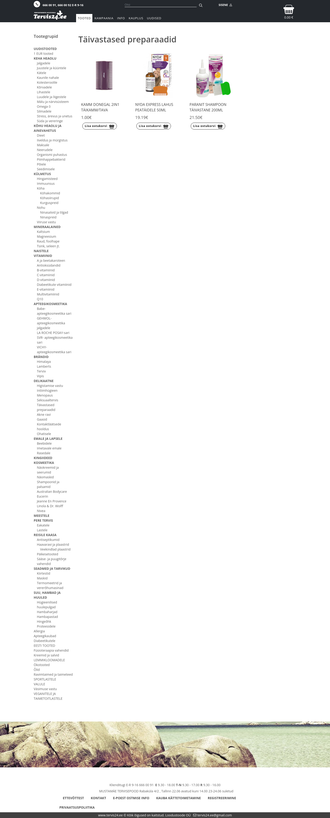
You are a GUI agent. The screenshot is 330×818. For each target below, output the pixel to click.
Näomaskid (45, 477)
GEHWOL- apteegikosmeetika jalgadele (51, 323)
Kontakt (98, 798)
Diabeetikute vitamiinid (54, 284)
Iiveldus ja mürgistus (52, 140)
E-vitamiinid (45, 289)
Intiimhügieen (47, 390)
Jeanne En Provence (51, 501)
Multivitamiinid (48, 294)
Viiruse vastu (46, 222)
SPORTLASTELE (45, 679)
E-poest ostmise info (131, 798)
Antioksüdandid (48, 265)
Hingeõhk (44, 621)
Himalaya (44, 361)
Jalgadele (43, 63)
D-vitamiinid (46, 280)
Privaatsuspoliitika (77, 807)
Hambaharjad (47, 612)
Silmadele (44, 111)
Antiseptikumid (48, 539)
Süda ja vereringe (50, 121)
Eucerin (42, 496)
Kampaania (103, 18)
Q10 (40, 299)
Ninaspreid (48, 217)
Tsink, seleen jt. (48, 246)
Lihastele (43, 92)
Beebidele (44, 443)
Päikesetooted (47, 554)
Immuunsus (46, 183)
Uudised (154, 18)
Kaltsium (43, 231)
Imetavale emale (49, 448)
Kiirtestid (43, 573)
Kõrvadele (44, 87)
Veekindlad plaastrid (55, 549)
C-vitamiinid (46, 275)
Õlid (37, 669)
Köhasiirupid (49, 198)
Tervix (41, 371)
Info (121, 18)
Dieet (41, 135)
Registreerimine (222, 798)
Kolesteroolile (47, 82)
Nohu (41, 207)
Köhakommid (50, 193)
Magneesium (46, 236)
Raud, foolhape (48, 241)
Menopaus (45, 395)
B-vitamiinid (46, 270)
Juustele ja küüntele (51, 68)
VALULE (39, 684)
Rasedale (43, 453)
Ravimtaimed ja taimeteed (53, 674)
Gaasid (42, 419)
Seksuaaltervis (47, 400)
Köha (40, 188)
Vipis (40, 376)
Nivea (41, 511)
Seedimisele (46, 169)
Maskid (42, 578)
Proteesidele (46, 626)
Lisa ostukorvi (99, 126)
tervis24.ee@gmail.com (214, 815)
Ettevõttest (73, 798)
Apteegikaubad (45, 636)
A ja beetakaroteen (51, 260)
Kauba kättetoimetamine (178, 798)
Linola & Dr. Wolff (50, 506)
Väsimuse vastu (45, 689)
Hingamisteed (47, 178)
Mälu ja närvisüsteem (53, 101)
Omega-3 (44, 106)
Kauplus (136, 18)
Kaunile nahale (48, 77)
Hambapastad (47, 616)
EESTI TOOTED (44, 645)
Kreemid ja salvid (46, 655)
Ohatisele (44, 434)
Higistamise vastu (50, 385)
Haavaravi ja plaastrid (53, 544)
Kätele (41, 73)
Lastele (42, 530)
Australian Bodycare (52, 491)
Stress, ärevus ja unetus (54, 116)
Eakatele (43, 525)
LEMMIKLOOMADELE (49, 660)
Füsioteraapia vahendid (51, 650)
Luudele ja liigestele (51, 97)
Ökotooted (42, 665)
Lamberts (44, 366)
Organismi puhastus (52, 154)
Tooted (84, 18)
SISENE (225, 5)
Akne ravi (44, 414)
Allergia (39, 631)
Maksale (43, 145)
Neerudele (44, 150)
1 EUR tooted (43, 53)
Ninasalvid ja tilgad (54, 212)
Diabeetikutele (44, 641)
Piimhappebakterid (51, 159)
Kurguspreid (49, 203)
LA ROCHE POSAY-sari (53, 333)
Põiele (41, 164)
